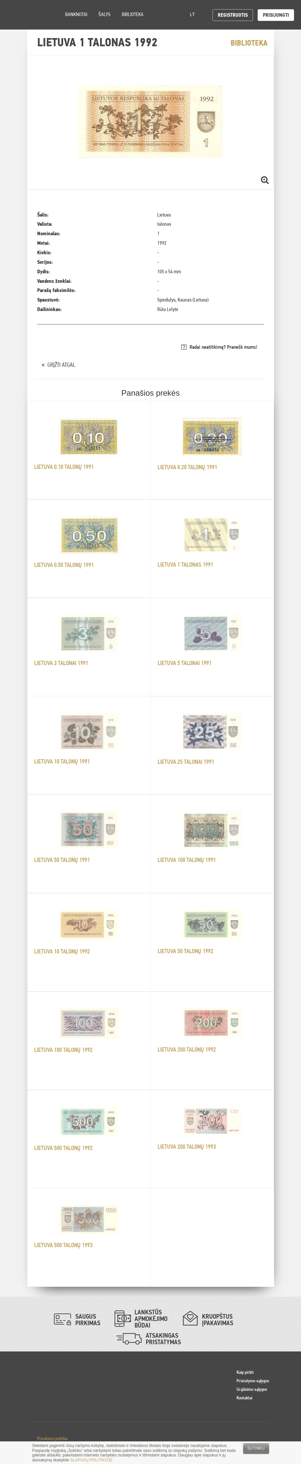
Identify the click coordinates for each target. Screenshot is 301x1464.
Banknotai (76, 14)
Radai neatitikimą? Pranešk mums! (223, 347)
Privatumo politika (52, 1438)
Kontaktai (244, 1397)
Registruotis (233, 15)
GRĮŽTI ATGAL (61, 364)
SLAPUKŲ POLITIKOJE (91, 1460)
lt (194, 14)
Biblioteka (132, 14)
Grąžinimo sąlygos (252, 1389)
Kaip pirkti (245, 1372)
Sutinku (256, 1448)
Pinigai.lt (14, 14)
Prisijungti (276, 15)
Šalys (104, 14)
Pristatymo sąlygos (253, 1380)
